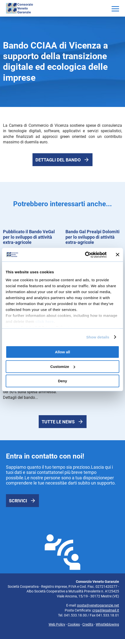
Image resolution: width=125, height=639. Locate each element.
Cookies (74, 624)
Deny (62, 381)
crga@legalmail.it (105, 610)
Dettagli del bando (58, 159)
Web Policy (57, 624)
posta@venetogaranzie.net (98, 605)
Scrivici (18, 500)
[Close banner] (117, 254)
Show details (97, 337)
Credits (87, 624)
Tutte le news (58, 421)
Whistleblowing (107, 624)
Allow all (62, 352)
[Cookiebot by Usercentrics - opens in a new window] (85, 255)
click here (44, 321)
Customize (62, 366)
